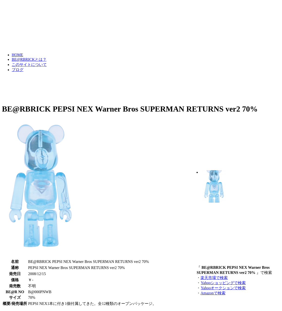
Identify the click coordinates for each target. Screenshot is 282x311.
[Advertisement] (90, 87)
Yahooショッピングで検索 (223, 283)
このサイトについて (29, 64)
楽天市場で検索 (214, 278)
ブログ (17, 70)
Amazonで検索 (212, 293)
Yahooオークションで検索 (223, 288)
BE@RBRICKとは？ (29, 59)
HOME (17, 55)
